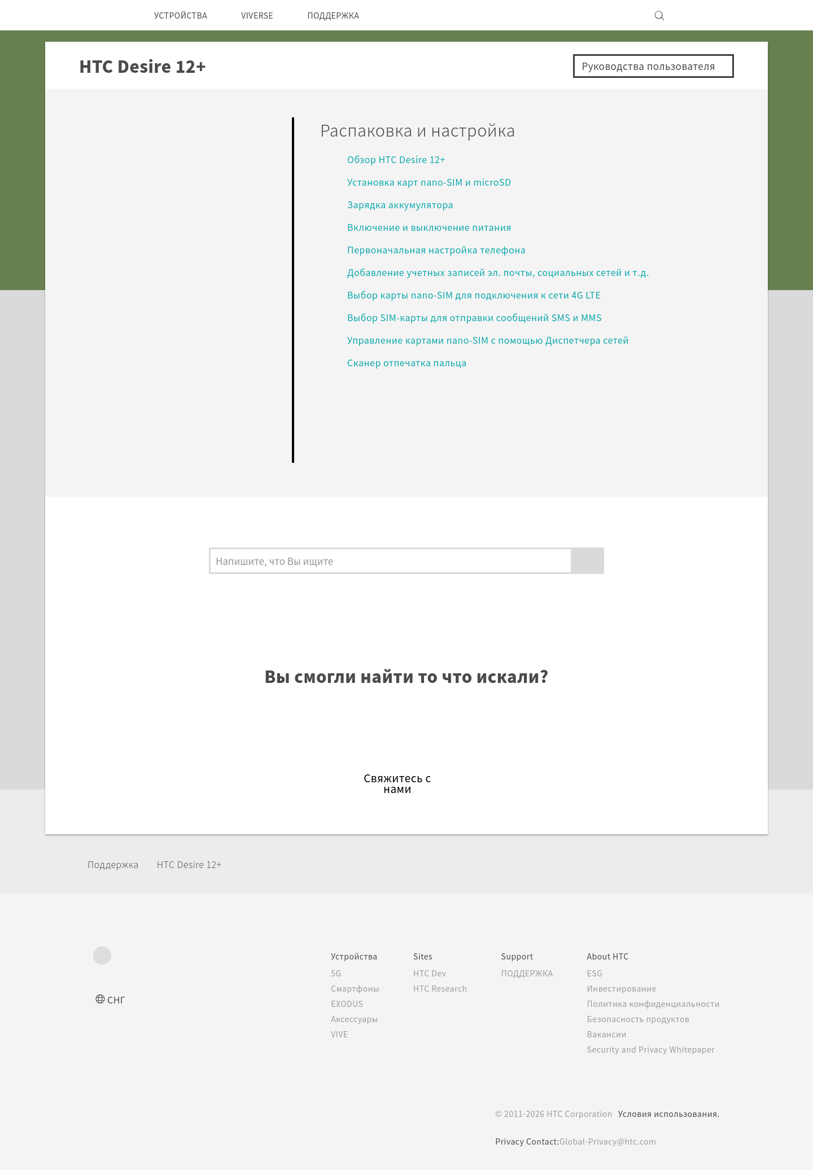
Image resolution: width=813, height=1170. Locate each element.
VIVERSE (269, 15)
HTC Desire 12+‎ (200, 863)
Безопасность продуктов (636, 1019)
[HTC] (106, 15)
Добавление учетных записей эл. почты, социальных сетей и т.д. (509, 271)
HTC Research (424, 988)
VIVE (319, 1034)
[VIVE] (704, 15)
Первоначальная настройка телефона (442, 249)
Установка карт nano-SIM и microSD (435, 181)
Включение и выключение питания (437, 226)
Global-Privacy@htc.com (607, 1141)
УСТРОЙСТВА (185, 15)
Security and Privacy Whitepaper (651, 1049)
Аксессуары (334, 1019)
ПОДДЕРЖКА (352, 15)
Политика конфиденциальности (651, 1003)
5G (314, 973)
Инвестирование (618, 988)
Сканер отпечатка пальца (411, 362)
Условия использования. (667, 1113)
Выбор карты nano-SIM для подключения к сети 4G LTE (486, 294)
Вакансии (603, 1034)
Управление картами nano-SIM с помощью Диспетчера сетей (501, 339)
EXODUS (327, 1003)
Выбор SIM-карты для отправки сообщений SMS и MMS (486, 317)
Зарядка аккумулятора (404, 204)
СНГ (117, 999)
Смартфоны (334, 988)
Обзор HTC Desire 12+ (399, 159)
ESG (591, 973)
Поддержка (117, 863)
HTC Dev (413, 973)
